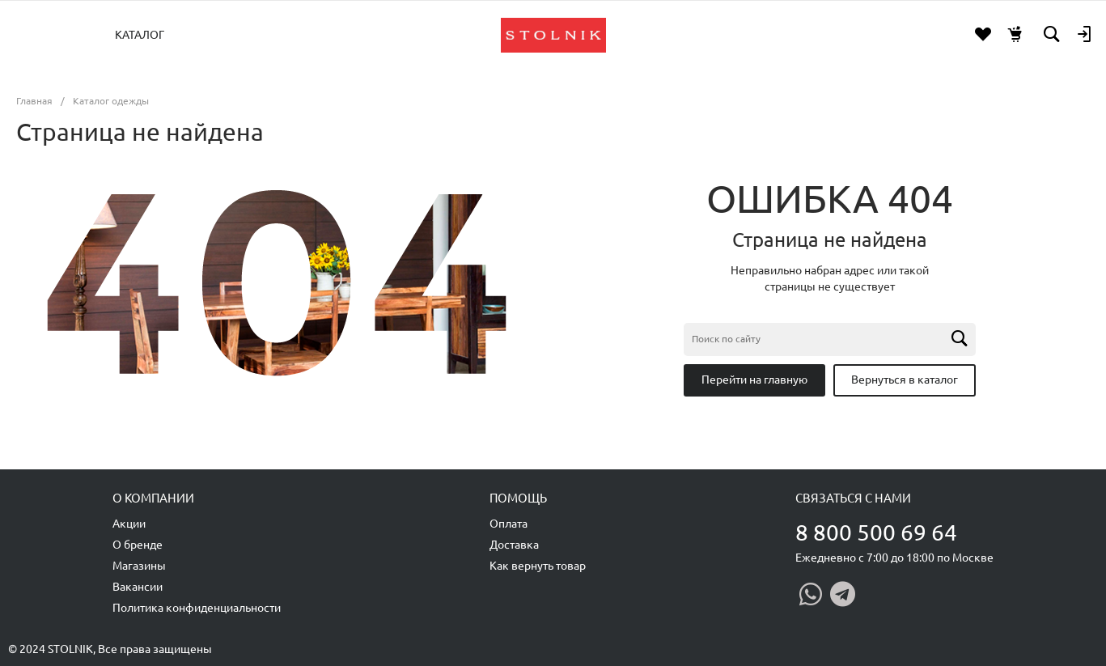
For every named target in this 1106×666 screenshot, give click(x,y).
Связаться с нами (853, 498)
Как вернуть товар (537, 565)
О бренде (137, 544)
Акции (129, 523)
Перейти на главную (754, 379)
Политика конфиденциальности (196, 607)
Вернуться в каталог (904, 379)
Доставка (514, 544)
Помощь (518, 498)
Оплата (508, 523)
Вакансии (137, 586)
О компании (153, 498)
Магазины (139, 565)
